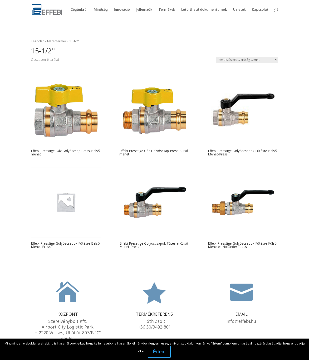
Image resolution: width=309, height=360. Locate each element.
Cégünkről (79, 10)
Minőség (101, 10)
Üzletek (239, 10)
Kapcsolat (260, 10)
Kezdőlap (37, 41)
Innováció (122, 10)
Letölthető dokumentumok (204, 10)
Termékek (166, 10)
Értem (159, 351)
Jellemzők (144, 10)
